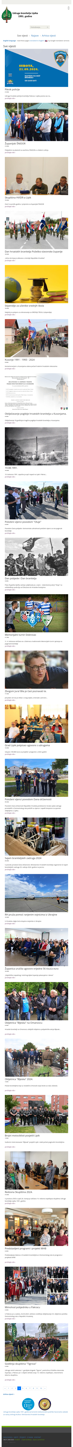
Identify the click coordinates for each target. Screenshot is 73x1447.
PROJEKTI (23, 1437)
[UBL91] (20, 14)
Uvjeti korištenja (27, 1440)
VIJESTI (16, 1437)
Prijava (6, 1442)
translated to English (37, 41)
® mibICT (17, 1440)
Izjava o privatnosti (38, 1440)
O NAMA (30, 1437)
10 (41, 1388)
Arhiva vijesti (49, 35)
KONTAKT (37, 1437)
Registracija (12, 1442)
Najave (35, 35)
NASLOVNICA (8, 1437)
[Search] (40, 27)
